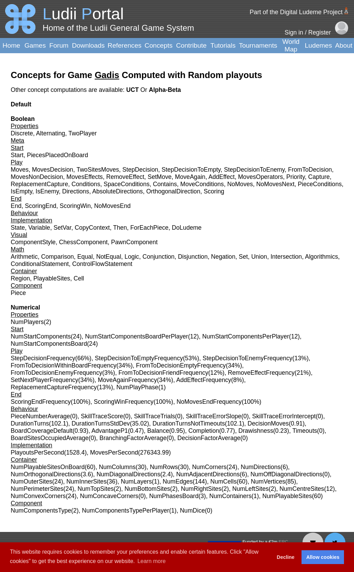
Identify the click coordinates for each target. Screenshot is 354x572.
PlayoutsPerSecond (37, 452)
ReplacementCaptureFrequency (54, 387)
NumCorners (209, 467)
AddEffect (221, 176)
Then (120, 227)
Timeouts (304, 430)
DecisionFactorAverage (208, 438)
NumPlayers (27, 321)
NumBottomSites (147, 488)
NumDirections (260, 467)
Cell (79, 278)
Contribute (191, 45)
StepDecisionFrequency (43, 358)
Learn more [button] (151, 561)
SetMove (159, 176)
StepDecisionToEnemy (254, 169)
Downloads (88, 45)
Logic (132, 256)
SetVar (62, 227)
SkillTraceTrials (154, 416)
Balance (158, 430)
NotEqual (108, 256)
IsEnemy (47, 191)
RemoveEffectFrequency (261, 372)
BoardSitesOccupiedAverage (50, 438)
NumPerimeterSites (37, 488)
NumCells (223, 481)
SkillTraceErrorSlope (213, 416)
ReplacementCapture (39, 184)
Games (35, 45)
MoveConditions (202, 184)
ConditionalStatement (40, 263)
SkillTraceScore (102, 416)
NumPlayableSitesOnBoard (48, 467)
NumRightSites (201, 488)
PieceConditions (320, 184)
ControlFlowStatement (102, 263)
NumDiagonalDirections (128, 474)
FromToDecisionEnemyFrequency (56, 372)
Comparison (57, 256)
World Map (291, 45)
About (343, 45)
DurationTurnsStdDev (100, 423)
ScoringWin (75, 205)
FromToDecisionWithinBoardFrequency (63, 365)
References (125, 45)
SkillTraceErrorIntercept (284, 416)
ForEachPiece (149, 227)
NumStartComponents (41, 336)
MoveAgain (190, 176)
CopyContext (92, 227)
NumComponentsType (41, 510)
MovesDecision (52, 169)
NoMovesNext (275, 184)
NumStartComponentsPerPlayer (245, 336)
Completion (204, 430)
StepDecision (140, 169)
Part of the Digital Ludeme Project (296, 12)
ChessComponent (83, 242)
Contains (165, 184)
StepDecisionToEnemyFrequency (247, 358)
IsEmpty (21, 191)
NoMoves (240, 184)
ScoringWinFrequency (124, 401)
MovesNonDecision (37, 176)
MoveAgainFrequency (127, 379)
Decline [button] (285, 557)
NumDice (192, 510)
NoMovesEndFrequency (209, 401)
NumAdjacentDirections (208, 474)
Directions (75, 191)
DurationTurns (30, 423)
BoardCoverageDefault (42, 430)
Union (259, 256)
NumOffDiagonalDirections (286, 474)
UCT (133, 89)
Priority (295, 176)
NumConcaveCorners (109, 496)
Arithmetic (24, 256)
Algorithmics (321, 256)
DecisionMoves (268, 423)
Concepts (159, 45)
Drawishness (255, 430)
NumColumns (117, 467)
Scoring (214, 191)
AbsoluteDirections (117, 191)
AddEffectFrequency (203, 379)
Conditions (85, 184)
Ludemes (318, 45)
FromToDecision (310, 169)
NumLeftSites (250, 488)
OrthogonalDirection (173, 191)
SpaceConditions (127, 184)
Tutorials (223, 45)
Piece (18, 292)
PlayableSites (52, 278)
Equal (85, 256)
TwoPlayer (82, 133)
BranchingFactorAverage (132, 438)
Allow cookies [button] (322, 557)
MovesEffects (84, 176)
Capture (319, 176)
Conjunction (158, 256)
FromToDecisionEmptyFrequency (181, 365)
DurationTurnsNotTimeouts (188, 423)
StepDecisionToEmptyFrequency (139, 358)
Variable (39, 227)
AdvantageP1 (110, 430)
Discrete (22, 133)
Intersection (286, 256)
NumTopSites (96, 488)
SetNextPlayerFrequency (44, 379)
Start (17, 155)
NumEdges (178, 481)
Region (20, 278)
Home (11, 45)
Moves (20, 169)
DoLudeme (187, 227)
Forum (58, 45)
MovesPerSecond (114, 452)
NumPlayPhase (137, 387)
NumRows (164, 467)
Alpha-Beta (165, 89)
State (18, 227)
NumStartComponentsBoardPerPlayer (136, 336)
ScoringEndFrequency (41, 401)
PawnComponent (134, 242)
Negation (223, 256)
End (16, 205)
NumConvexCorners (38, 496)
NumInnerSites (86, 481)
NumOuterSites (31, 481)
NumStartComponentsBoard (49, 343)
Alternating (50, 133)
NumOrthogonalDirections (45, 474)
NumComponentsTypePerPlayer (125, 510)
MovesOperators (260, 176)
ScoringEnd (40, 205)
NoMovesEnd (112, 205)
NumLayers (136, 481)
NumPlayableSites (287, 496)
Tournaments (258, 45)
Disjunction (193, 256)
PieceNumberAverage (40, 416)
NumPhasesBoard (174, 496)
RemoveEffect (125, 176)
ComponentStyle (33, 242)
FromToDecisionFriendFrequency (163, 372)
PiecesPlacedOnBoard (57, 155)
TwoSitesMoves (97, 169)
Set (243, 256)
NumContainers (230, 496)
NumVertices (268, 481)
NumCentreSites (301, 488)
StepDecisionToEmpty (191, 169)
